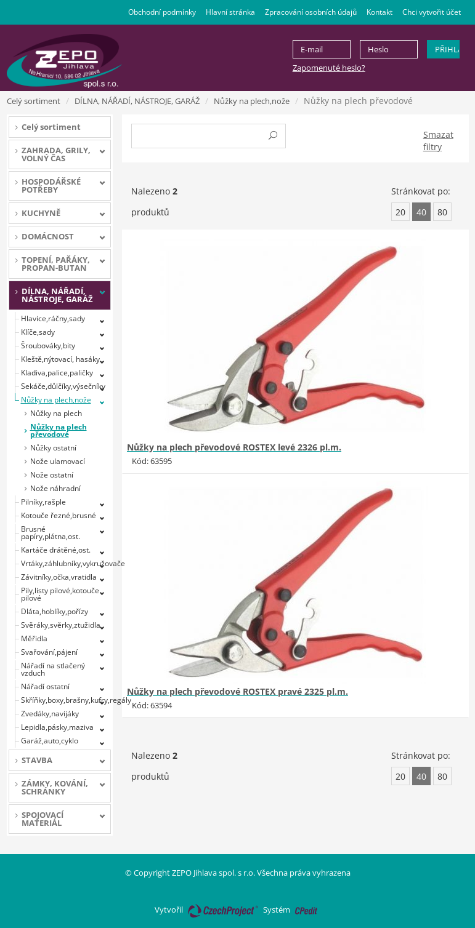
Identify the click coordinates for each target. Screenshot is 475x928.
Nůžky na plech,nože (252, 100)
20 (400, 212)
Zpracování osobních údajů (311, 12)
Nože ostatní (51, 475)
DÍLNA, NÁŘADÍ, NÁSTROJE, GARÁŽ (137, 100)
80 (442, 212)
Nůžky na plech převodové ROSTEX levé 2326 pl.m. (234, 447)
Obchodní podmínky (162, 12)
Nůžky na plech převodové (58, 430)
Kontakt (379, 12)
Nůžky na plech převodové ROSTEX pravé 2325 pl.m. (237, 691)
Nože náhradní (55, 488)
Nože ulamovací (57, 461)
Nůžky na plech (56, 413)
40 (421, 212)
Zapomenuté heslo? (329, 67)
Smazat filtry (438, 141)
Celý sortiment (33, 100)
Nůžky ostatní (53, 447)
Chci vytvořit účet (431, 12)
